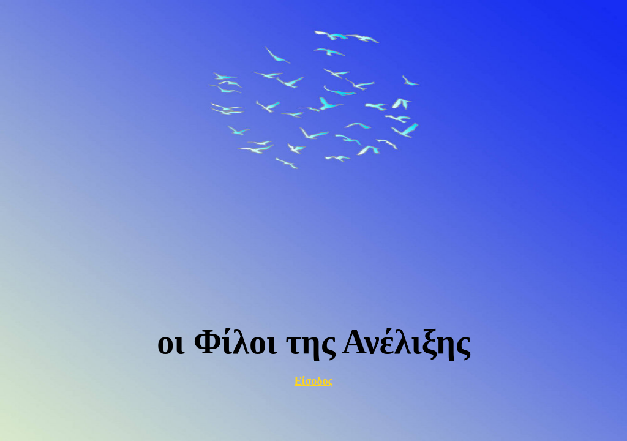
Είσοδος (313, 381)
